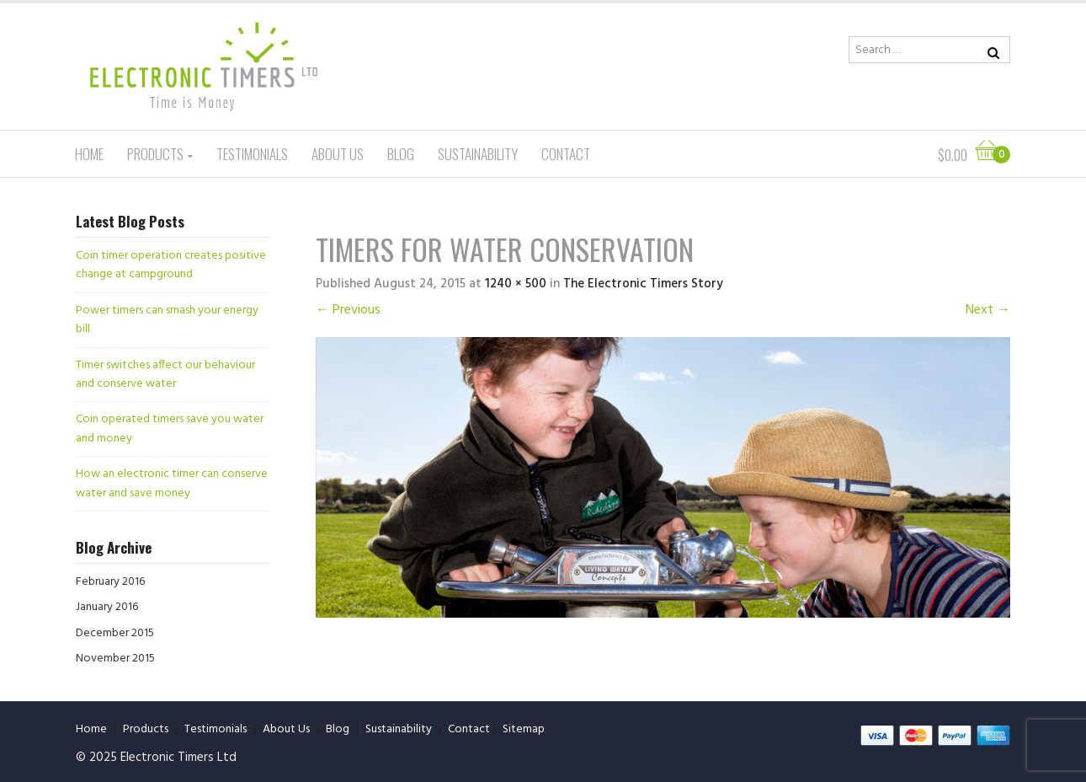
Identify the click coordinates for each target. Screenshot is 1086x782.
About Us (337, 153)
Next (988, 310)
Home (89, 153)
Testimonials (252, 153)
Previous (348, 310)
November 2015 (115, 658)
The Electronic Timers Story (643, 284)
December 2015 (115, 633)
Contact (565, 153)
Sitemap (524, 729)
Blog (400, 153)
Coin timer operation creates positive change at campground (171, 265)
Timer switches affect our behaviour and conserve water (165, 375)
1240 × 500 (515, 284)
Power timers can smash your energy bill (167, 320)
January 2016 (107, 607)
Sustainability (478, 153)
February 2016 (110, 582)
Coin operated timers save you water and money (170, 428)
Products (155, 153)
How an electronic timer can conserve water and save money (172, 483)
